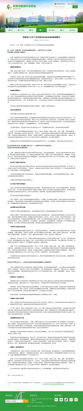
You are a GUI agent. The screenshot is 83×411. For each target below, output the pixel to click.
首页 (10, 30)
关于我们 (21, 30)
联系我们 (72, 30)
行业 (41, 30)
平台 (62, 30)
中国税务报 (14, 375)
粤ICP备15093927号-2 (51, 406)
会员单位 (52, 30)
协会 (31, 30)
